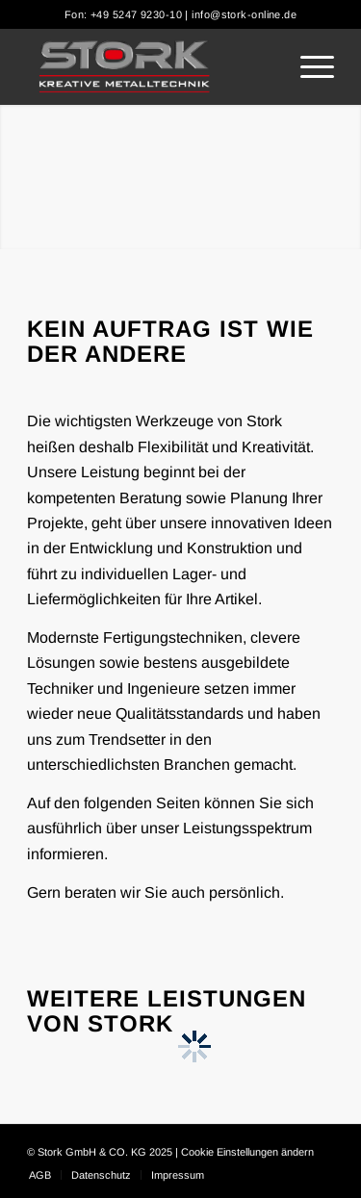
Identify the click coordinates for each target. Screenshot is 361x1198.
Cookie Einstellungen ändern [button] (247, 1152)
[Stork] (149, 66)
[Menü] (307, 66)
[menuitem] (307, 66)
